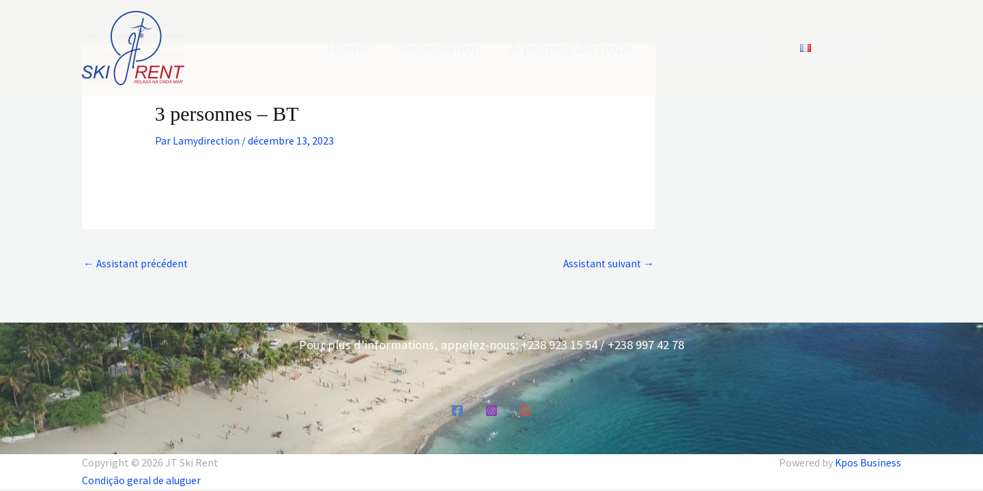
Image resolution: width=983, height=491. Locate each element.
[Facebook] (457, 411)
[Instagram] (491, 411)
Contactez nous (717, 48)
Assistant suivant (607, 264)
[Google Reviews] (526, 411)
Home (349, 48)
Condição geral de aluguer (142, 480)
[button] (843, 48)
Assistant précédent (136, 264)
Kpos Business (867, 463)
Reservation (440, 48)
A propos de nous (571, 48)
